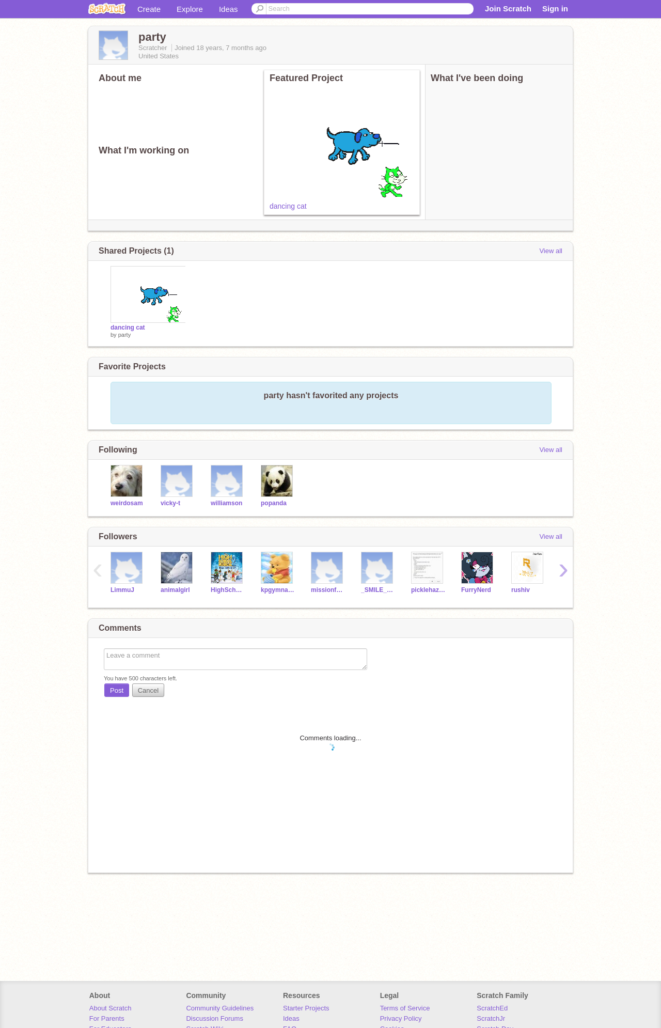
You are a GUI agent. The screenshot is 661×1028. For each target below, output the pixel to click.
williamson (226, 503)
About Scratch (110, 1008)
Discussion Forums (214, 1018)
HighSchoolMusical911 (228, 590)
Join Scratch (508, 8)
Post (116, 690)
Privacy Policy (401, 1018)
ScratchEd (492, 1008)
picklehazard (428, 590)
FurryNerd (476, 590)
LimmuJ (122, 590)
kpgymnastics (278, 590)
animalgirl (175, 590)
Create (149, 9)
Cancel (148, 690)
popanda (274, 503)
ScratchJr (491, 1018)
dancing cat (288, 206)
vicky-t (170, 503)
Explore (190, 9)
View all (550, 251)
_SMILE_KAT (378, 590)
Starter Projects (306, 1008)
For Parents (106, 1018)
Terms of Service (405, 1008)
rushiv (520, 590)
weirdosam (127, 503)
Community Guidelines (220, 1008)
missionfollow (328, 590)
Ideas (228, 9)
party (124, 335)
